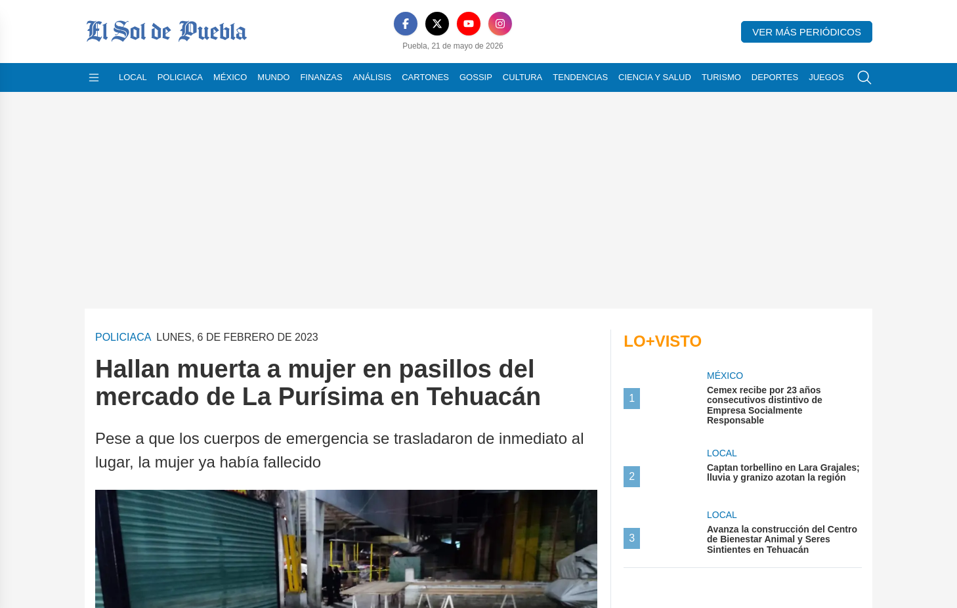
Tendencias (580, 77)
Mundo (273, 77)
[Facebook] (390, 23)
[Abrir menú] (94, 77)
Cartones (425, 77)
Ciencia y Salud (654, 77)
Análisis (372, 77)
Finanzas (321, 77)
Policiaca (180, 77)
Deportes (775, 77)
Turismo (721, 77)
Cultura (522, 77)
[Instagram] (484, 23)
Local (133, 77)
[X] (421, 23)
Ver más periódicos (806, 31)
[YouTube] (453, 23)
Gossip (475, 77)
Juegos (826, 77)
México (230, 77)
